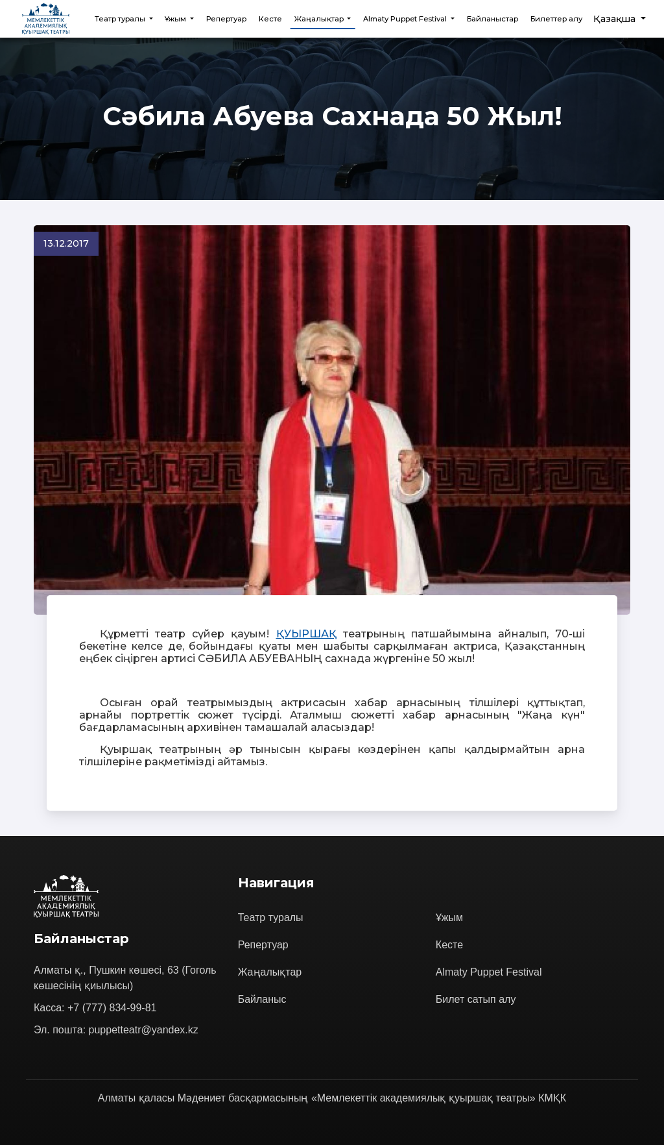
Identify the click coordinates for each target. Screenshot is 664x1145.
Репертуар (226, 18)
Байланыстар (492, 18)
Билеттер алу (556, 18)
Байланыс (262, 999)
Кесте (270, 18)
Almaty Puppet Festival (489, 972)
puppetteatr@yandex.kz (143, 1029)
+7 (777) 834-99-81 (111, 1007)
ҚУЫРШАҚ (306, 634)
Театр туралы (270, 917)
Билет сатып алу (476, 999)
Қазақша (615, 19)
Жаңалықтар (270, 972)
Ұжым (449, 917)
